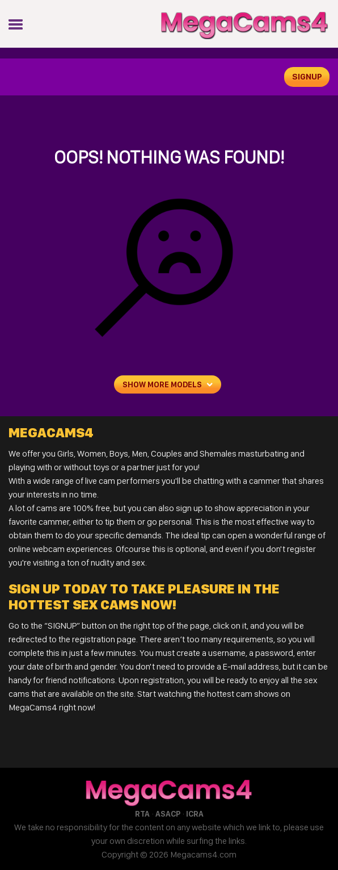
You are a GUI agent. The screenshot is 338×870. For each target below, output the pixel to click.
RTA (142, 813)
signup (307, 77)
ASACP (167, 813)
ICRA (195, 813)
